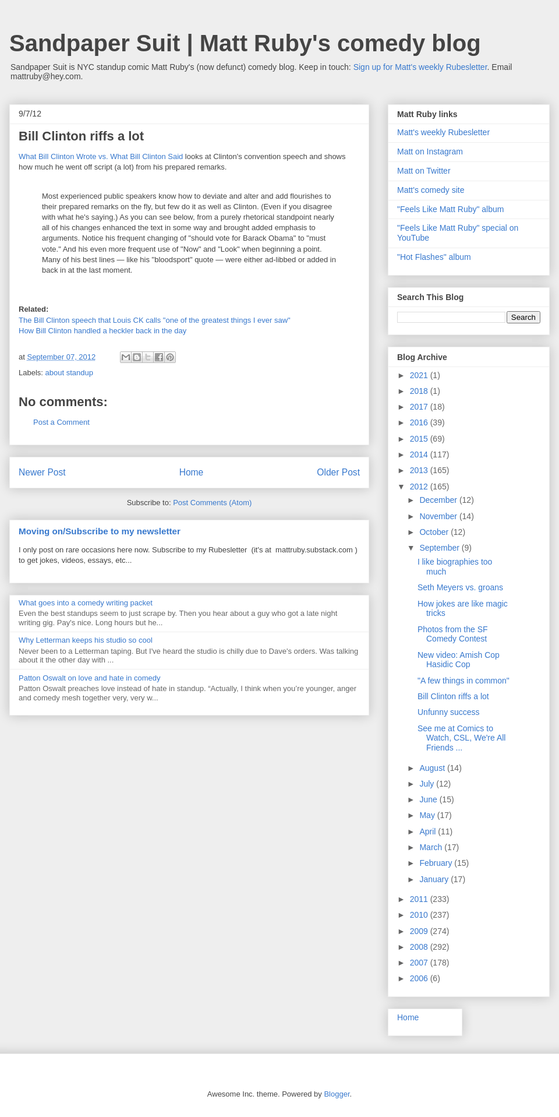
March (431, 847)
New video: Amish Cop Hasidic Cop (459, 660)
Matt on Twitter (424, 170)
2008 (420, 947)
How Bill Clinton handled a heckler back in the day (102, 330)
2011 (420, 899)
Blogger (336, 1094)
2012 (420, 486)
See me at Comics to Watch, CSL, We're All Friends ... (462, 738)
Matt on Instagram (430, 151)
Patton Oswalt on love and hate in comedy (90, 678)
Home (191, 472)
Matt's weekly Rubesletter (443, 132)
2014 (420, 454)
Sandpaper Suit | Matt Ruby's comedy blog (245, 43)
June (429, 799)
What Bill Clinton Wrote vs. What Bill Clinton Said (101, 156)
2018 (420, 391)
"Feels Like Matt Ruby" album (450, 209)
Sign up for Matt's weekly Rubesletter (420, 67)
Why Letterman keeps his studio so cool (86, 640)
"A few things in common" (464, 680)
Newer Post (42, 472)
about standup (69, 372)
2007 (420, 962)
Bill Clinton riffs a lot (453, 696)
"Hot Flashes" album (434, 257)
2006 (420, 978)
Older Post (338, 472)
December (439, 500)
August (433, 768)
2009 (420, 931)
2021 (420, 375)
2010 (420, 914)
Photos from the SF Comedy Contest (453, 634)
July (427, 783)
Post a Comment (61, 422)
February (436, 863)
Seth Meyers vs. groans (460, 587)
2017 (420, 406)
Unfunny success (449, 712)
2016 (420, 422)
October (435, 532)
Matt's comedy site (431, 190)
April (428, 831)
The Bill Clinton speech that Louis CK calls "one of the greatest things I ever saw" (155, 320)
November (439, 516)
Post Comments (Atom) (212, 502)
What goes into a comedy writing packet (86, 602)
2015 (420, 438)
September (440, 547)
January (435, 879)
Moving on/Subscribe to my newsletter (100, 531)
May (428, 815)
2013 (420, 470)
